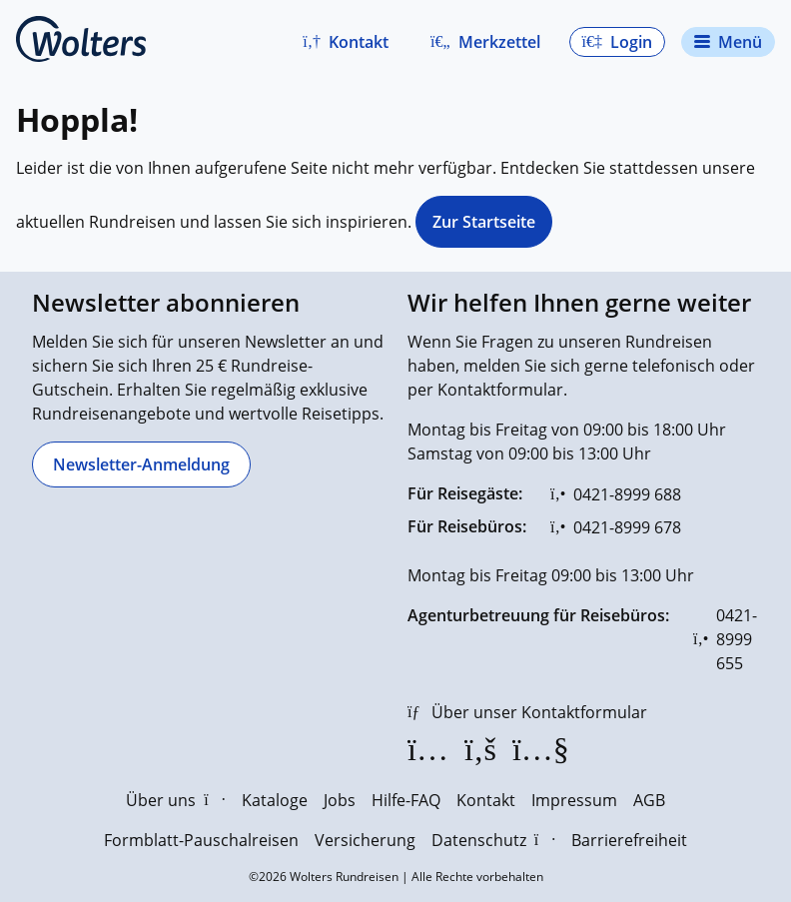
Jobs (340, 800)
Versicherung (365, 840)
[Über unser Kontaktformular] (527, 712)
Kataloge (275, 800)
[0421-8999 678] (615, 527)
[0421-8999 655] (726, 639)
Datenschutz (493, 840)
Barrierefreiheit (629, 840)
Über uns (175, 800)
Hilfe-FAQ (406, 800)
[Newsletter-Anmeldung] (141, 464)
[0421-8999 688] (615, 494)
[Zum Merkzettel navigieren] (485, 42)
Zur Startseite (483, 222)
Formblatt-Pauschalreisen (201, 840)
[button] (345, 42)
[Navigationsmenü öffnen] (728, 42)
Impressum (574, 800)
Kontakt (485, 800)
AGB (649, 800)
